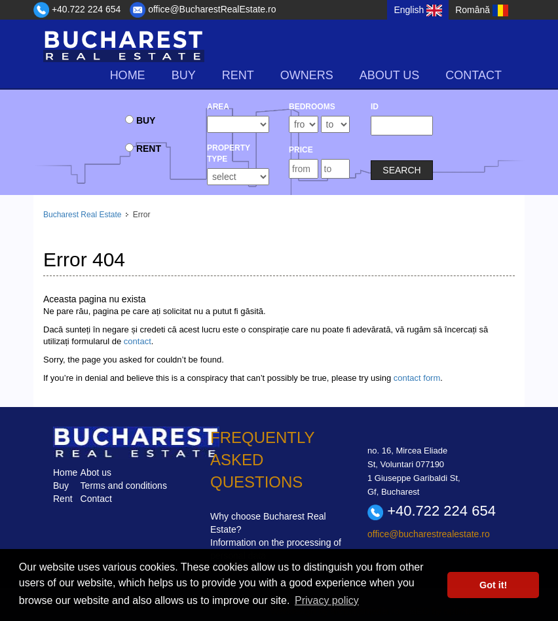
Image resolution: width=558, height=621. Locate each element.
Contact (473, 75)
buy (184, 75)
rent (238, 75)
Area (218, 106)
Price (301, 149)
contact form (417, 378)
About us (390, 75)
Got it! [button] (493, 585)
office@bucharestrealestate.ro (428, 534)
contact (137, 341)
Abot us (96, 472)
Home (127, 75)
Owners (306, 75)
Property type (228, 153)
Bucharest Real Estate (82, 214)
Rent (63, 498)
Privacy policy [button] (327, 600)
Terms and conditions (124, 485)
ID (375, 106)
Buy (61, 485)
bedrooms (312, 106)
